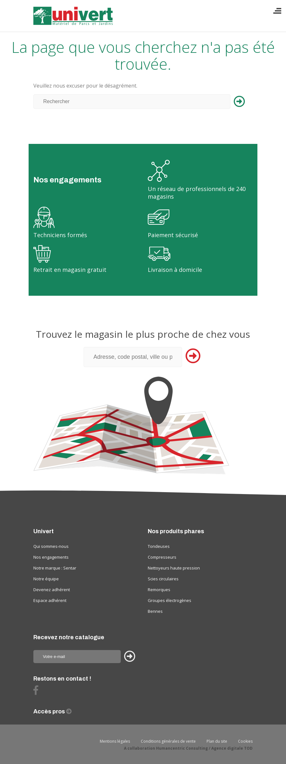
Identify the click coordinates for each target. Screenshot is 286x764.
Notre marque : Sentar (54, 568)
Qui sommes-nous (51, 546)
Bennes (155, 611)
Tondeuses (159, 546)
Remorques (159, 589)
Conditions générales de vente (168, 741)
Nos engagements (51, 557)
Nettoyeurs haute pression (174, 568)
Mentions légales (115, 741)
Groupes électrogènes (169, 600)
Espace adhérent (49, 600)
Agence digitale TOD (232, 748)
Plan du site (217, 741)
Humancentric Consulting (182, 748)
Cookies (245, 741)
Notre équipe (46, 579)
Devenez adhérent (51, 589)
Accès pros (49, 711)
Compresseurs (162, 557)
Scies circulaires (163, 579)
